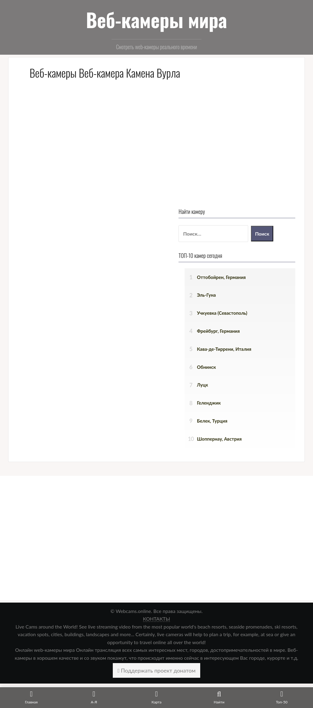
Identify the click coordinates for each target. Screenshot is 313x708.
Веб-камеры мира (156, 20)
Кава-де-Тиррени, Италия (249, 219)
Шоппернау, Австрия (244, 308)
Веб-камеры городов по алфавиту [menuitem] (50, 685)
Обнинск (231, 236)
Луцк (227, 254)
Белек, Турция (237, 290)
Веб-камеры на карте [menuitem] (36, 677)
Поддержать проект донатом (156, 540)
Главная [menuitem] (20, 670)
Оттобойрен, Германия (246, 146)
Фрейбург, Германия (243, 201)
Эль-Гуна (231, 164)
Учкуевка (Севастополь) (247, 182)
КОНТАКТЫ (156, 488)
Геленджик (234, 272)
